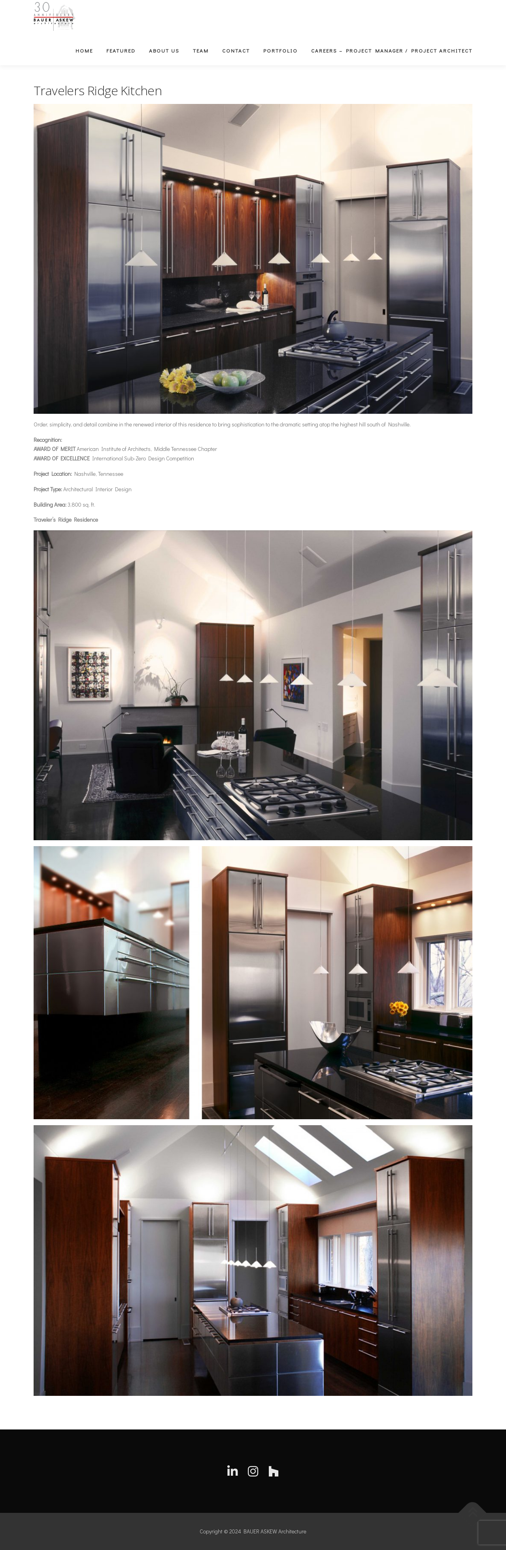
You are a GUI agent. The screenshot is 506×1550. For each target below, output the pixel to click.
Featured (121, 50)
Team (201, 50)
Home (84, 50)
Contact (236, 50)
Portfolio (280, 50)
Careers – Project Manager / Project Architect (391, 50)
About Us (164, 50)
